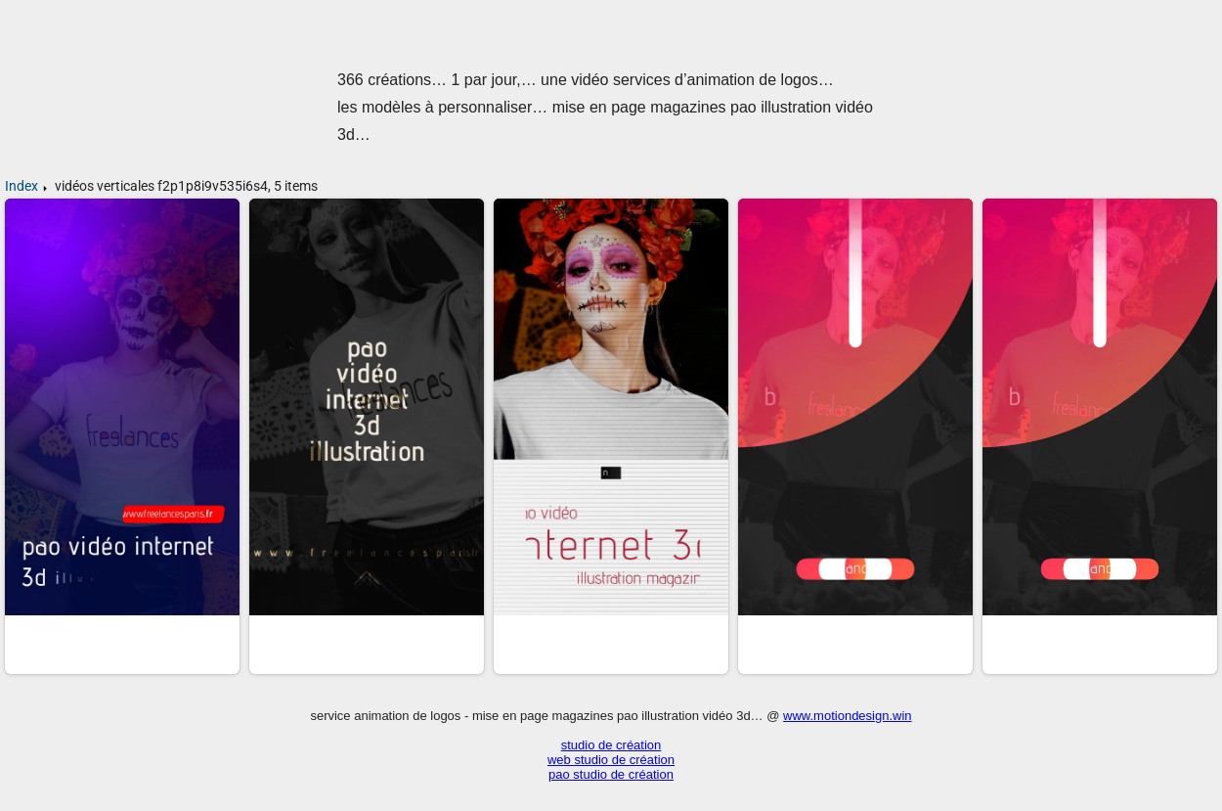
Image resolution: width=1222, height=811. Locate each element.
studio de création (611, 745)
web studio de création (611, 759)
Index (21, 186)
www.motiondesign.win (847, 715)
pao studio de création (611, 774)
